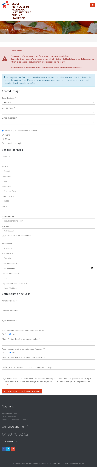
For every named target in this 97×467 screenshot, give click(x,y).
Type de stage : (9, 98)
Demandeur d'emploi (12, 143)
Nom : (5, 166)
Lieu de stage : (8, 108)
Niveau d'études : (10, 301)
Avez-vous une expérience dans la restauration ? (23, 330)
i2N (83, 463)
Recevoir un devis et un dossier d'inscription (22, 391)
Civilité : (6, 156)
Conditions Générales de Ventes (15, 420)
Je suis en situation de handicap (18, 235)
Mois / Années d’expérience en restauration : (21, 339)
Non (12, 334)
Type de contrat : (9, 320)
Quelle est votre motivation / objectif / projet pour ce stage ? (28, 367)
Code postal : (8, 196)
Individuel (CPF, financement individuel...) (20, 130)
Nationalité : (7, 253)
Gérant (6, 139)
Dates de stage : (9, 118)
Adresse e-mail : (9, 216)
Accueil (5, 30)
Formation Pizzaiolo (9, 413)
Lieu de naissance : (10, 273)
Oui (4, 334)
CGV (6, 384)
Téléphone (7, 243)
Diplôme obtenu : (10, 310)
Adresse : (6, 186)
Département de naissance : (14, 283)
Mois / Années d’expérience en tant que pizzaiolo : (23, 357)
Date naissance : (9, 263)
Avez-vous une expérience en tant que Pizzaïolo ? (23, 349)
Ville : (4, 206)
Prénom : (6, 176)
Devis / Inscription (9, 417)
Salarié (6, 135)
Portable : (6, 226)
